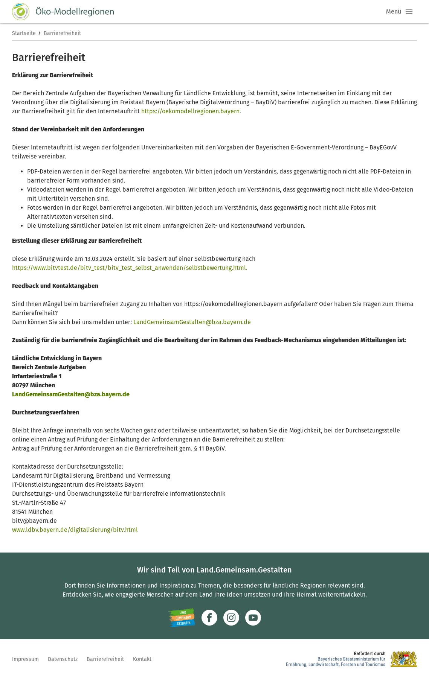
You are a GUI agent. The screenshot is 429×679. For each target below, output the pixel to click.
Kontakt (142, 659)
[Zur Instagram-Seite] (231, 618)
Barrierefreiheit (62, 33)
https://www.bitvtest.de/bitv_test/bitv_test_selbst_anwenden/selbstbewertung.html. (129, 267)
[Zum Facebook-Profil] (209, 618)
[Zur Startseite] (63, 11)
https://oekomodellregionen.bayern (190, 111)
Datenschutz (63, 659)
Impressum (25, 659)
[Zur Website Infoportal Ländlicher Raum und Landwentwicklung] (181, 617)
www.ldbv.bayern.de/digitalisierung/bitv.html (75, 529)
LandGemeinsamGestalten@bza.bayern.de (192, 322)
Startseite (24, 33)
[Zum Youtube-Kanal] (253, 618)
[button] (409, 12)
